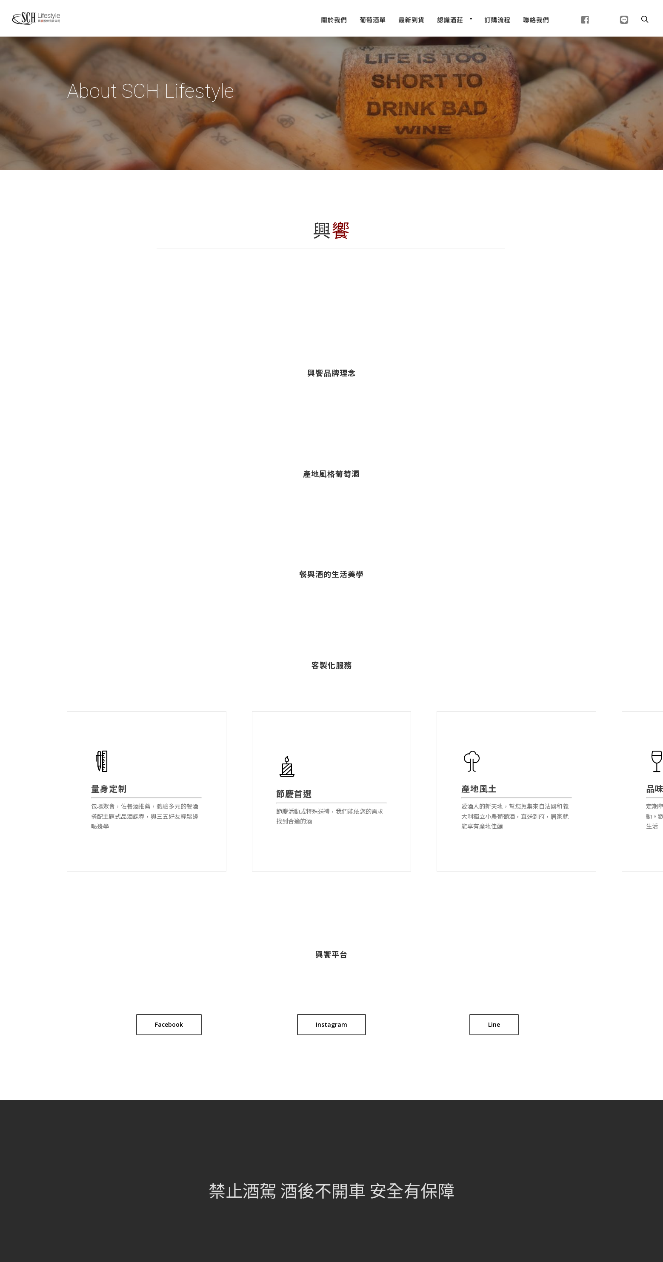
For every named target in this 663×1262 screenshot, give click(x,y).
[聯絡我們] (536, 18)
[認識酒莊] (454, 18)
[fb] (574, 18)
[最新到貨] (411, 18)
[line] (613, 18)
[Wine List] (372, 18)
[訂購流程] (497, 18)
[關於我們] (333, 18)
